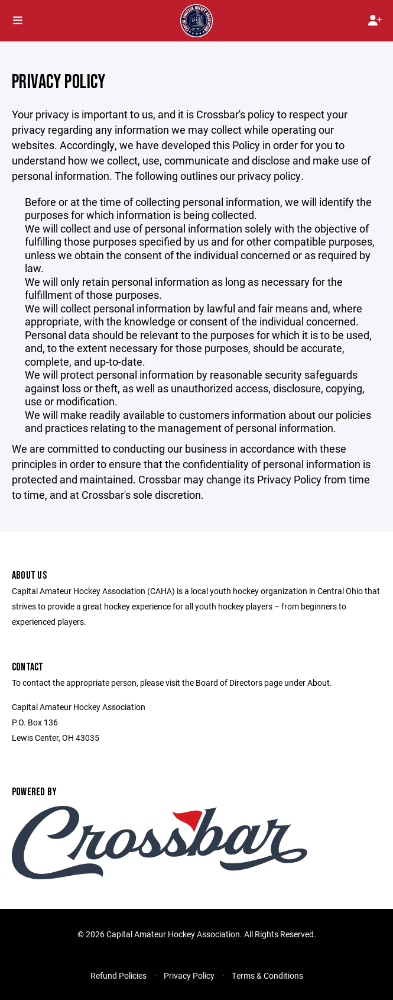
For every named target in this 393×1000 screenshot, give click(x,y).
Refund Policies (118, 975)
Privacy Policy (189, 975)
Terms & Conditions (267, 975)
